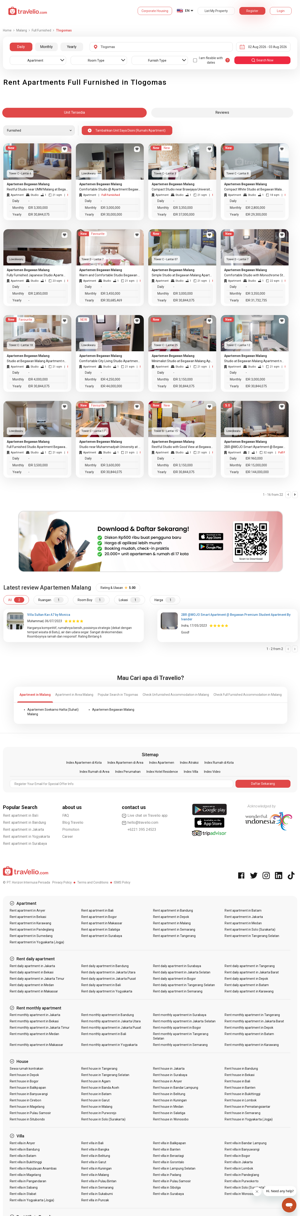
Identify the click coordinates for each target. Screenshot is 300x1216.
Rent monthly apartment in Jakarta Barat (254, 1021)
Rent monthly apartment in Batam (249, 1034)
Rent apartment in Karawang (30, 923)
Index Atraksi (189, 762)
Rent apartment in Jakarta (23, 829)
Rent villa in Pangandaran (28, 1181)
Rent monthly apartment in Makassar (36, 1045)
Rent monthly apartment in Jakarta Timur (40, 1027)
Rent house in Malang (96, 1106)
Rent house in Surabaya (170, 1075)
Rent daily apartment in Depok (246, 978)
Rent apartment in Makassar (101, 923)
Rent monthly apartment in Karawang (252, 1045)
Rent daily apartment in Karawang (249, 991)
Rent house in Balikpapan (28, 1087)
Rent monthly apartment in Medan (34, 1034)
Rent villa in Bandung (25, 1149)
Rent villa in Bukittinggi (26, 1162)
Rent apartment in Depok (171, 917)
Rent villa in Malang (95, 1175)
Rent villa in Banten (166, 1149)
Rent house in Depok (24, 1075)
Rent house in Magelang (27, 1106)
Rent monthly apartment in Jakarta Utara (111, 1021)
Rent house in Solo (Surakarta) (103, 1119)
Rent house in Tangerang (99, 1068)
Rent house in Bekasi (239, 1075)
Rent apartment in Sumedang (31, 936)
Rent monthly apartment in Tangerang (252, 1015)
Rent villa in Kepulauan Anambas (33, 1168)
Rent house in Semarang (242, 1113)
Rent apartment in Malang (172, 923)
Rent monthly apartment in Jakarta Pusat (111, 1027)
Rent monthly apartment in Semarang (180, 1045)
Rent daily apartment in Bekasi (32, 972)
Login (281, 11)
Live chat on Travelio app (145, 815)
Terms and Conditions (92, 882)
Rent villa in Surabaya (168, 1194)
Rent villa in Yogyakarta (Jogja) (32, 1200)
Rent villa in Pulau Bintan (98, 1181)
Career (67, 836)
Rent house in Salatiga (169, 1113)
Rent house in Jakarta (169, 1068)
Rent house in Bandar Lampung (175, 1087)
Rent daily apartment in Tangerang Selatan (184, 985)
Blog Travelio (73, 822)
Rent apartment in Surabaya (25, 843)
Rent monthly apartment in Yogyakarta (109, 1045)
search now (262, 60)
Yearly (72, 47)
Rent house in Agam (95, 1081)
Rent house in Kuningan (170, 1100)
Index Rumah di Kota (219, 762)
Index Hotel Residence (162, 771)
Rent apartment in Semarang (174, 929)
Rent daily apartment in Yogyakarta (106, 991)
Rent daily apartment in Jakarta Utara (108, 972)
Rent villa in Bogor (237, 1156)
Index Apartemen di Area (125, 762)
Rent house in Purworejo (98, 1113)
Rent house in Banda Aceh (100, 1087)
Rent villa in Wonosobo (241, 1194)
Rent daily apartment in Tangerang (250, 966)
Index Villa (191, 771)
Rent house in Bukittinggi (242, 1094)
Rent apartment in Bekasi (28, 917)
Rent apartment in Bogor (99, 917)
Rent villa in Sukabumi (97, 1194)
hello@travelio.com (140, 822)
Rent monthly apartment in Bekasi (34, 1021)
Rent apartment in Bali (20, 815)
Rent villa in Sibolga (167, 1187)
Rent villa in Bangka (95, 1149)
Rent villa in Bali (92, 1143)
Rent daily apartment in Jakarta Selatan (181, 972)
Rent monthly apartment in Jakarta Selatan (184, 1021)
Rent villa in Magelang (25, 1175)
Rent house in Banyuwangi (29, 1094)
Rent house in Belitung (169, 1094)
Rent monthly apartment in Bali (103, 1034)
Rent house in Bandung (241, 1068)
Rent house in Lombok (241, 1100)
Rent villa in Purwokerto (241, 1181)
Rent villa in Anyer (22, 1143)
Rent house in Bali (237, 1081)
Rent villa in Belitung (95, 1156)
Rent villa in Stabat (23, 1194)
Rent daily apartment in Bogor (174, 978)
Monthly (46, 47)
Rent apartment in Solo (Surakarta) (250, 929)
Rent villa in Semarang (97, 1187)
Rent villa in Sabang (24, 1187)
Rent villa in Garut (93, 1162)
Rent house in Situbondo (27, 1119)
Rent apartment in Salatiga (100, 929)
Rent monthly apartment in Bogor (177, 1027)
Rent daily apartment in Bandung (105, 966)
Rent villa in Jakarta (239, 1162)
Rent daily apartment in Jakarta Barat (252, 972)
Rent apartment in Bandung (24, 822)
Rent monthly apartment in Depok (249, 1027)
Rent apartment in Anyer (27, 910)
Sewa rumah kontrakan (26, 1068)
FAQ (65, 815)
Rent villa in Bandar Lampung (245, 1143)
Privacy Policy (62, 882)
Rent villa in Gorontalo (168, 1162)
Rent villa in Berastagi (168, 1156)
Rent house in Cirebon (25, 1100)
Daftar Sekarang (263, 783)
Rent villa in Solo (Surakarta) (245, 1187)
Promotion (70, 829)
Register (252, 11)
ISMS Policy (122, 882)
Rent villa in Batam (23, 1156)
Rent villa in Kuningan (96, 1168)
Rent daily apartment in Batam (247, 985)
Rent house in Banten (240, 1087)
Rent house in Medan (168, 1106)
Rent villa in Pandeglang (242, 1175)
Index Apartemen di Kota (84, 762)
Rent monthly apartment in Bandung (107, 1015)
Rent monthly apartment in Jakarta (35, 1015)
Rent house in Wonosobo (171, 1119)
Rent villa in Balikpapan (169, 1143)
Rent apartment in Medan (243, 923)
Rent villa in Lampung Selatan (174, 1168)
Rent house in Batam (96, 1094)
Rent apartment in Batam (243, 910)
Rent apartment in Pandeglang (32, 929)
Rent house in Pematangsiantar (247, 1106)
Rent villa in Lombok (239, 1168)
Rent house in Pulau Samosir (30, 1113)
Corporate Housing (155, 11)
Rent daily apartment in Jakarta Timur (37, 978)
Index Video (212, 771)
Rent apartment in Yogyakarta (26, 836)
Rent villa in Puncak (95, 1200)
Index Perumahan (128, 771)
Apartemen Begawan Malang (113, 709)
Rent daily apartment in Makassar (34, 991)
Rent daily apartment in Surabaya (177, 966)
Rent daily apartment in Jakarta (32, 966)
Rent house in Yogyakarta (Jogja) (249, 1119)
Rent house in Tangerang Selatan (105, 1075)
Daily (21, 47)
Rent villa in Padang (167, 1175)
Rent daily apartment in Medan (32, 985)
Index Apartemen (161, 762)
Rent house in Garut (95, 1100)
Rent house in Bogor (24, 1081)
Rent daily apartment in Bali (101, 985)
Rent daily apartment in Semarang (178, 991)
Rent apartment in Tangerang (174, 936)
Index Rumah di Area (94, 771)
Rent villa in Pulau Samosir (172, 1181)
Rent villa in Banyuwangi (242, 1149)
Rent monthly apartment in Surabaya (179, 1015)
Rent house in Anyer (167, 1081)
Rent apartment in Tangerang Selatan (252, 936)
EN (187, 11)
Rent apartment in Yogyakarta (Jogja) (37, 942)
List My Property (216, 11)
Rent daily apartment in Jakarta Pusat (108, 978)
